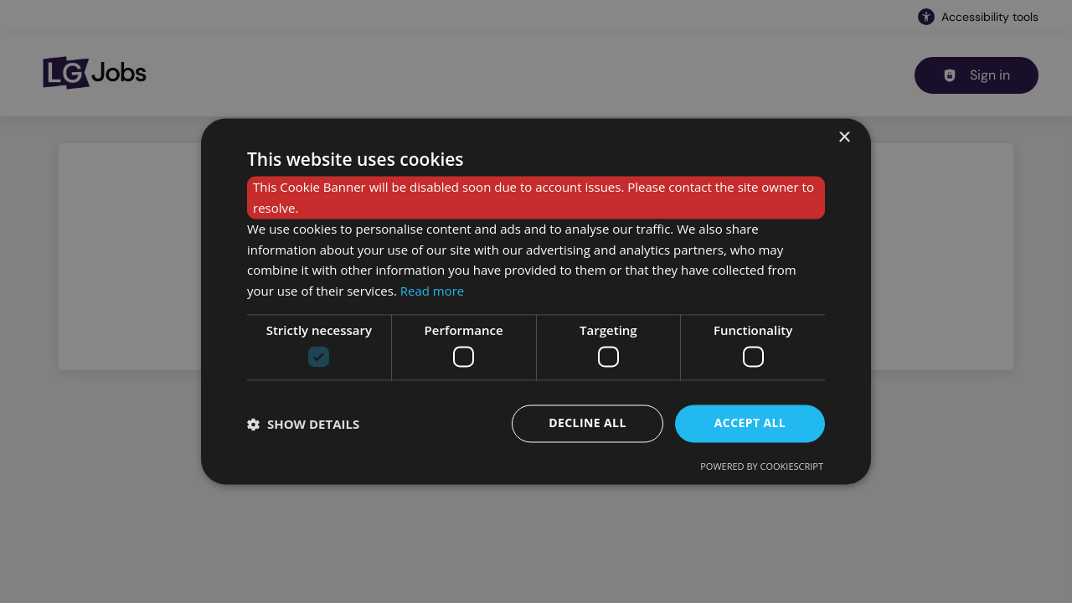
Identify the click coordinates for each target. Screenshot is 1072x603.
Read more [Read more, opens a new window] (432, 291)
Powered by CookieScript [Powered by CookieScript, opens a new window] (761, 467)
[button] (303, 424)
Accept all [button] (750, 423)
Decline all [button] (587, 423)
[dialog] (536, 301)
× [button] (844, 137)
